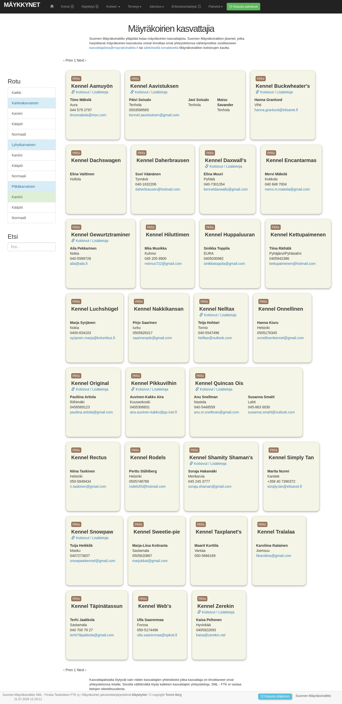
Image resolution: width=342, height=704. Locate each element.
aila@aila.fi (79, 264)
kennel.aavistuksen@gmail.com (154, 115)
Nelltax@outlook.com (215, 338)
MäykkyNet (22, 4)
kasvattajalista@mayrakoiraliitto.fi (113, 48)
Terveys (135, 6)
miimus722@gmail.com (163, 264)
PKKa (76, 78)
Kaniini (17, 113)
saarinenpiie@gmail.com (152, 338)
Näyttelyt (90, 6)
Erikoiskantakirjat (186, 6)
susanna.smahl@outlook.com (271, 412)
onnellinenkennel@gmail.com (280, 338)
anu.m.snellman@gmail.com (216, 412)
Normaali (19, 134)
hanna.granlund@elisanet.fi (276, 110)
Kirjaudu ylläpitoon (275, 696)
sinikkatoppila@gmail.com (224, 264)
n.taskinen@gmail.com (88, 486)
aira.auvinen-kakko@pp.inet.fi (153, 412)
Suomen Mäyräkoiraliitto (313, 696)
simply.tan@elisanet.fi (284, 486)
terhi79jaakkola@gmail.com (92, 635)
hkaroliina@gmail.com (273, 556)
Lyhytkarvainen (24, 145)
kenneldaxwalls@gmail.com (226, 189)
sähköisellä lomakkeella (161, 48)
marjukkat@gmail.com (150, 561)
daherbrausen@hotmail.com (157, 189)
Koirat (67, 6)
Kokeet (113, 6)
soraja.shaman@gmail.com (209, 486)
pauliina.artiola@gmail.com (91, 412)
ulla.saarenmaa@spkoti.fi (157, 635)
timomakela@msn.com (88, 115)
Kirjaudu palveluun (243, 6)
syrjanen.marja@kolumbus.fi (92, 338)
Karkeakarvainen (25, 103)
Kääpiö (17, 124)
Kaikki (16, 93)
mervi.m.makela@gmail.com (287, 189)
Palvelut (216, 6)
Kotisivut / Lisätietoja (89, 92)
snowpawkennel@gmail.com (92, 561)
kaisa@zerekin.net (210, 635)
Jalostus (156, 6)
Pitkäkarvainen (23, 186)
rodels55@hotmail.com (147, 486)
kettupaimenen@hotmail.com (292, 264)
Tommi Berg (174, 695)
